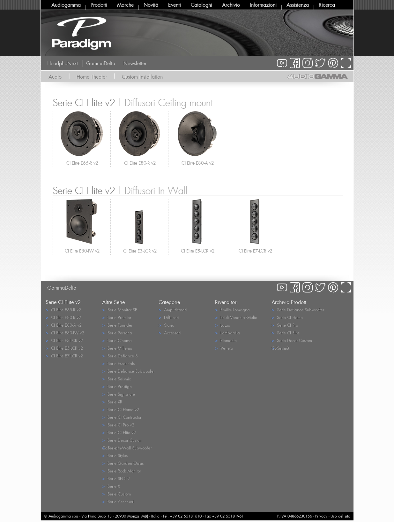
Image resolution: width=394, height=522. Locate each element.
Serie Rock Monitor (121, 471)
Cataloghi (201, 4)
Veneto (224, 348)
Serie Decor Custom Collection (122, 440)
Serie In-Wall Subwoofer (127, 448)
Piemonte (226, 340)
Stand (167, 325)
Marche (125, 4)
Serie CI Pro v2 (118, 425)
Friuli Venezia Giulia (236, 317)
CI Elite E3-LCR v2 (140, 251)
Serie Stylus (115, 455)
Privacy (321, 516)
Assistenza (297, 4)
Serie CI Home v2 (120, 409)
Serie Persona (117, 333)
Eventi (174, 4)
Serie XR (112, 402)
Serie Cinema (117, 340)
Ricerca (327, 4)
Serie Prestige (117, 386)
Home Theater (92, 76)
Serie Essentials (118, 363)
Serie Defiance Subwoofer (128, 371)
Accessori (170, 333)
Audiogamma (66, 4)
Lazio (222, 325)
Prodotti (99, 4)
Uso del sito (340, 516)
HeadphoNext (62, 63)
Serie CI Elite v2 (119, 432)
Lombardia (227, 333)
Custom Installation (142, 76)
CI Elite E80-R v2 (140, 163)
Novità (151, 4)
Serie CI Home (287, 317)
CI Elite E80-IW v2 (82, 251)
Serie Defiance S (120, 356)
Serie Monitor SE (119, 310)
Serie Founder (117, 325)
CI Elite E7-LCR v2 (255, 251)
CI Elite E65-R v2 (82, 163)
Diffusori (169, 317)
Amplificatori (173, 310)
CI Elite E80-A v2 (198, 163)
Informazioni (263, 4)
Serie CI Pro (284, 325)
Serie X (111, 486)
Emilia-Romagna (232, 310)
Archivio (231, 4)
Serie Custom (116, 494)
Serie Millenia (117, 348)
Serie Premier (116, 317)
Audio (55, 76)
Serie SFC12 (116, 478)
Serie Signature (118, 394)
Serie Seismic (116, 379)
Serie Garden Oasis (123, 463)
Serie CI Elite (285, 333)
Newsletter (134, 63)
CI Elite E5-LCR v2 (198, 251)
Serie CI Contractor (121, 417)
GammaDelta (100, 63)
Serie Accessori (118, 501)
